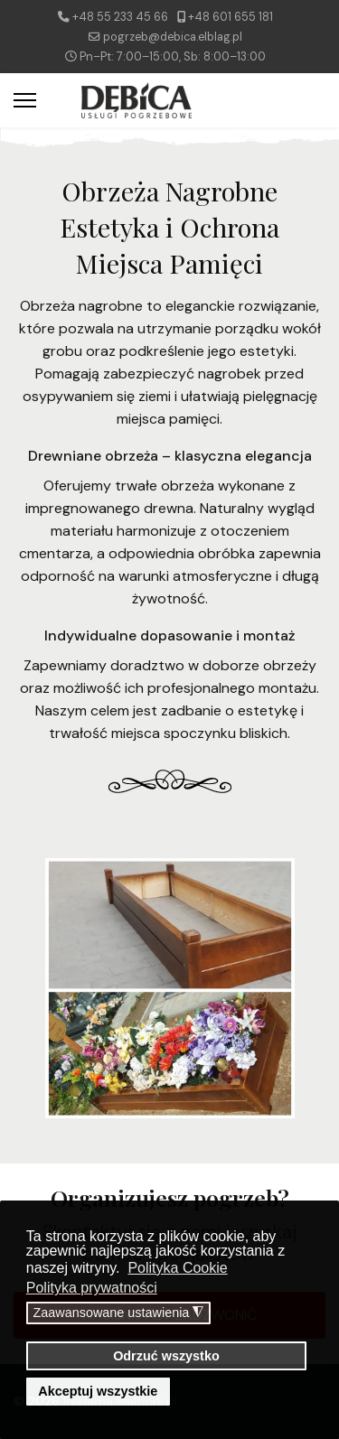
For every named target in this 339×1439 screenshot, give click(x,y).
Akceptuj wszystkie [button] (97, 1391)
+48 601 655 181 (230, 17)
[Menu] (25, 100)
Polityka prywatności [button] (91, 1287)
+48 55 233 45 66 (120, 17)
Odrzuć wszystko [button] (166, 1356)
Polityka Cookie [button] (177, 1267)
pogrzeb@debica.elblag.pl (172, 37)
